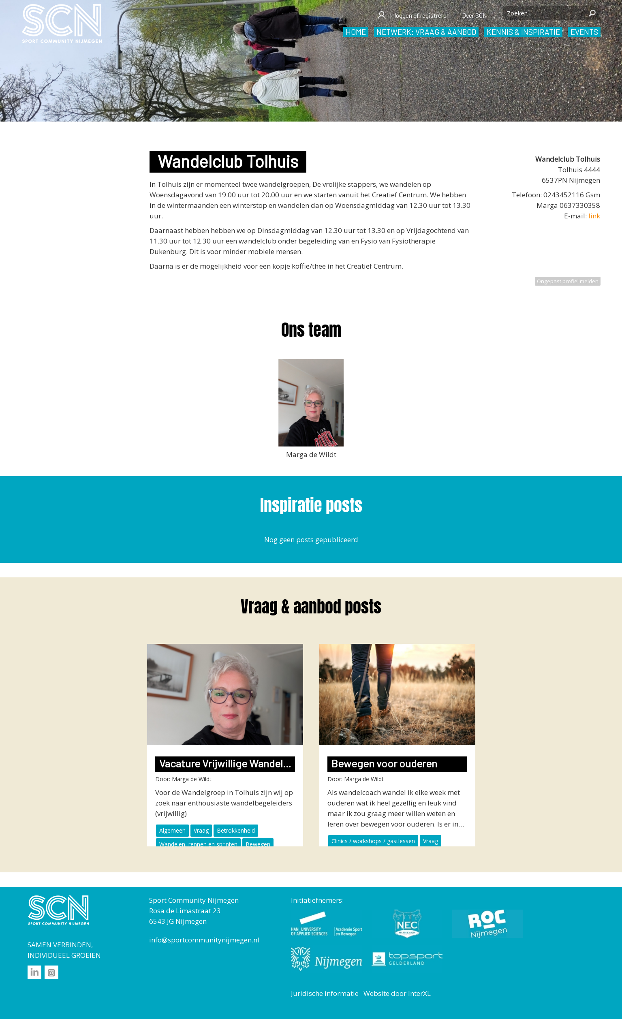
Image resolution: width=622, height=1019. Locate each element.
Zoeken (592, 13)
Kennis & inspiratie (523, 31)
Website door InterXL (397, 993)
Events (584, 31)
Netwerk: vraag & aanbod (426, 31)
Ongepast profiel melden (567, 281)
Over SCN (474, 15)
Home (356, 31)
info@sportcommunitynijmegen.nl (204, 939)
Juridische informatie (325, 993)
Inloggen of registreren (413, 15)
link (594, 215)
